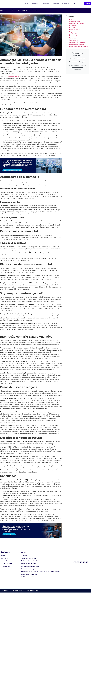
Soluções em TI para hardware (78, 46)
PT (74, 3)
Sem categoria (73, 40)
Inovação (72, 28)
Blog (70, 19)
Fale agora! (77, 69)
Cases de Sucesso (74, 21)
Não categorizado (74, 30)
